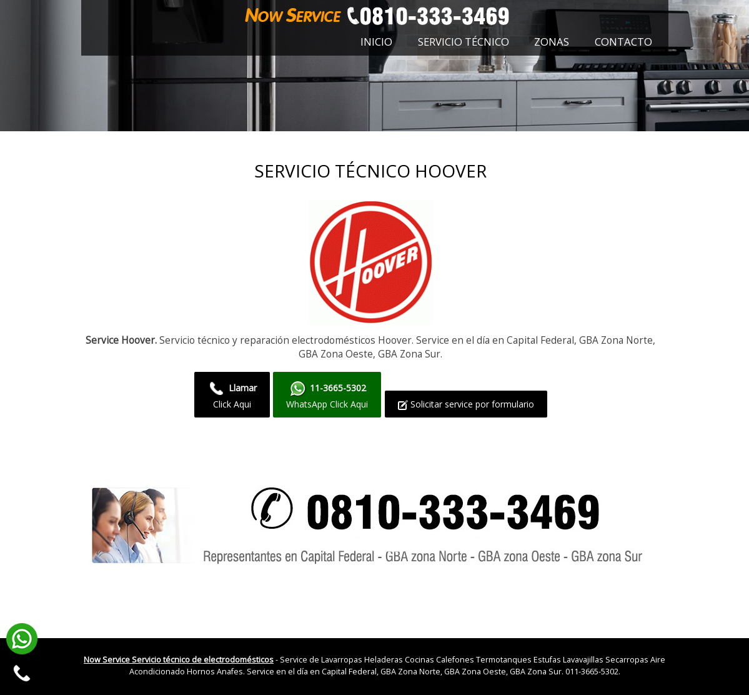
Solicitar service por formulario (466, 404)
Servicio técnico (463, 41)
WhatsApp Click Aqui (327, 394)
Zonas (551, 41)
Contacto (623, 41)
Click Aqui (232, 394)
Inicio (376, 41)
